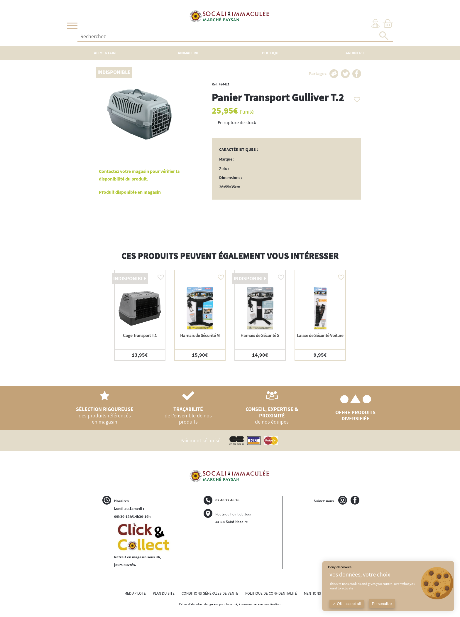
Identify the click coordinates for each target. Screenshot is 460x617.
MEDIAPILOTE (135, 593)
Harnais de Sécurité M (200, 335)
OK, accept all (347, 603)
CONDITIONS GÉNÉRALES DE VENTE (210, 593)
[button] (355, 98)
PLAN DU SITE (164, 593)
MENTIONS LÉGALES (320, 593)
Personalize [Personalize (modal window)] (382, 603)
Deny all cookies (339, 567)
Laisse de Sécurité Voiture (320, 335)
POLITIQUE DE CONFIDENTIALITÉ (271, 593)
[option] (140, 315)
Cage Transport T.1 (140, 335)
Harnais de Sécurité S (260, 335)
